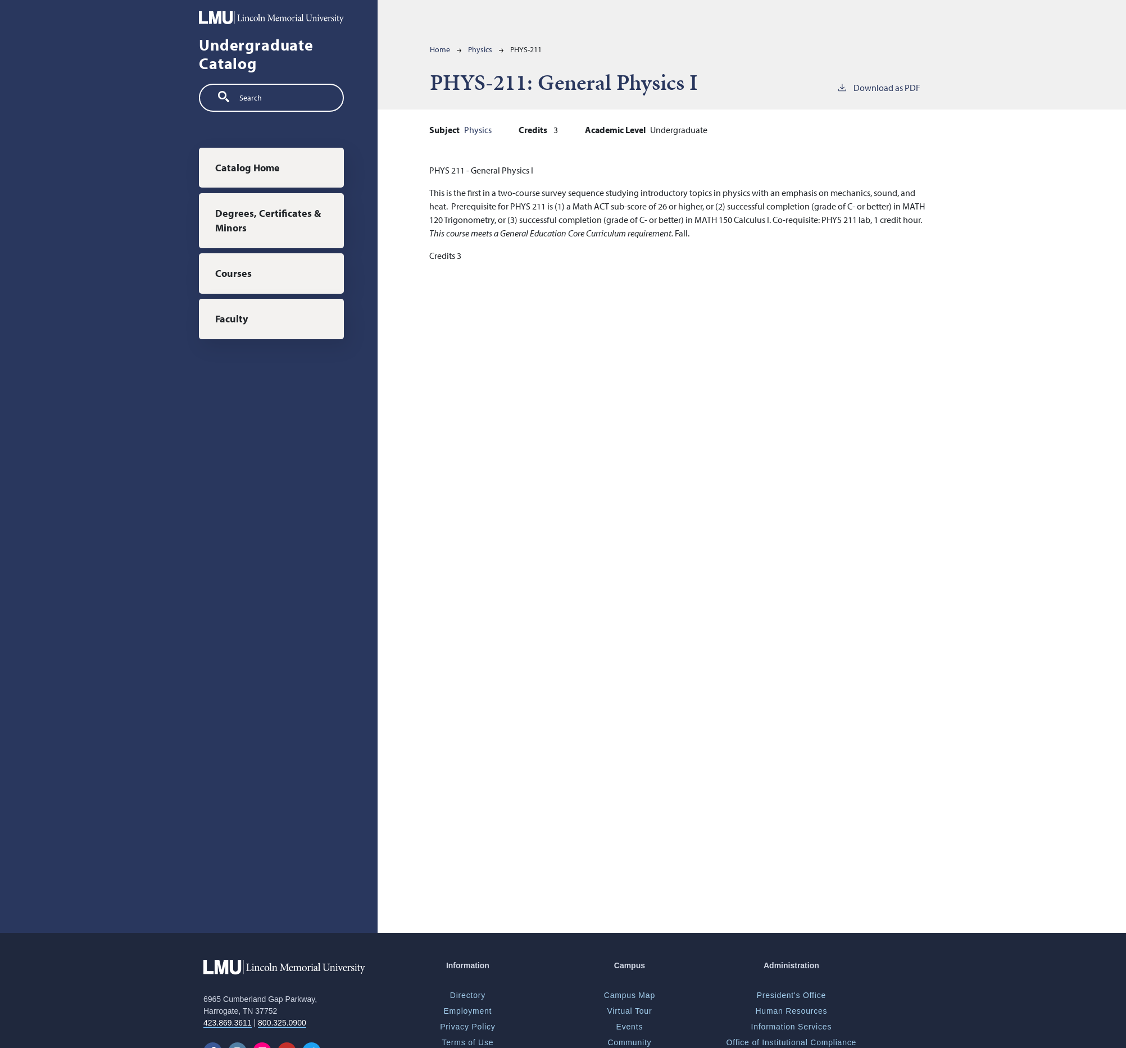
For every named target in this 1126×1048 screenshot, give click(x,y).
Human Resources (791, 1010)
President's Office (791, 995)
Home (440, 49)
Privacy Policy (467, 1026)
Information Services (791, 1026)
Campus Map (629, 995)
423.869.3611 (227, 1022)
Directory (467, 995)
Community (629, 1042)
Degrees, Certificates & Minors (268, 220)
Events (629, 1026)
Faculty (231, 318)
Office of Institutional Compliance (792, 1042)
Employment (467, 1010)
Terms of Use (467, 1042)
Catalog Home (247, 167)
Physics (480, 49)
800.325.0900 (282, 1022)
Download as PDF (878, 87)
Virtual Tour (629, 1010)
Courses (233, 273)
